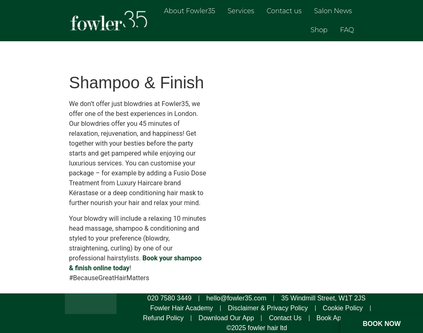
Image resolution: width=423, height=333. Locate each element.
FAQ (347, 30)
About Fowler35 (189, 11)
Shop (319, 30)
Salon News (333, 11)
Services (241, 11)
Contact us (284, 11)
